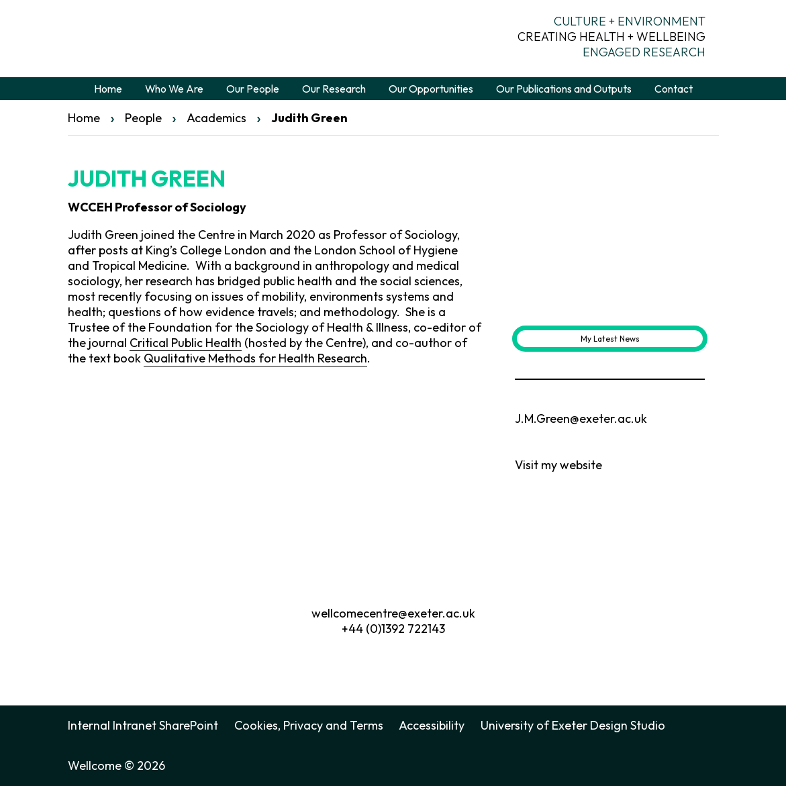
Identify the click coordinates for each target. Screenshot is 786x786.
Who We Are (174, 88)
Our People (252, 88)
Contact (673, 88)
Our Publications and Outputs (564, 88)
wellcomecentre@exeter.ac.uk (393, 613)
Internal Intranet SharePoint (143, 725)
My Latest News (610, 339)
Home (108, 88)
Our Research (334, 88)
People (143, 118)
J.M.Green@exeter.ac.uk (581, 418)
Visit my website (558, 465)
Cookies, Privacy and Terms (308, 725)
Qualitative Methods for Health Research (255, 358)
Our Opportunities (431, 88)
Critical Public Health (186, 342)
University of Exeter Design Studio (573, 725)
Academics (216, 118)
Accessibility (431, 725)
